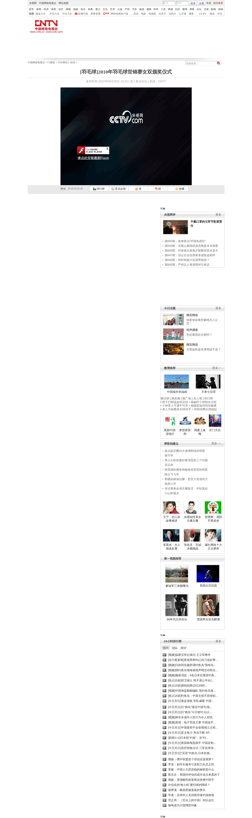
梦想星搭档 (185, 431)
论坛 (199, 9)
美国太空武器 (208, 585)
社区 (177, 9)
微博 (184, 9)
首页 (31, 9)
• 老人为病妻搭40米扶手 (176, 409)
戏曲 (75, 9)
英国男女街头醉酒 (208, 619)
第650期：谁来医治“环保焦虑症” (185, 241)
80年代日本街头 (177, 619)
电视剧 (152, 13)
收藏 (179, 188)
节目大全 (67, 13)
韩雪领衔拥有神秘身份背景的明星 (186, 469)
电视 (31, 13)
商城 (170, 9)
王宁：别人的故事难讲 (171, 518)
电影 (143, 13)
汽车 (134, 9)
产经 (127, 9)
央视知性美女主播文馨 (192, 518)
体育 (53, 9)
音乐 (83, 9)
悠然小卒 (170, 483)
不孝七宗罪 (208, 391)
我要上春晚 (200, 431)
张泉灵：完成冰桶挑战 (192, 546)
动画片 (172, 13)
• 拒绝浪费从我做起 (204, 409)
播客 (191, 13)
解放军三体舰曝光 (177, 585)
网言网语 (192, 315)
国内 (166, 648)
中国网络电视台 (47, 3)
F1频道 (51, 62)
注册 (201, 3)
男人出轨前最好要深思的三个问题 (186, 460)
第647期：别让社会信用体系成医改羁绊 (190, 255)
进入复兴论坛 (138, 81)
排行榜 (99, 188)
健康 (148, 9)
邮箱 (213, 9)
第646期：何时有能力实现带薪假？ (187, 260)
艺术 (112, 9)
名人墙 (197, 398)
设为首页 (218, 3)
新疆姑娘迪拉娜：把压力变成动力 (186, 479)
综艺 (60, 9)
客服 (208, 3)
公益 (119, 9)
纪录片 (162, 13)
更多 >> (216, 443)
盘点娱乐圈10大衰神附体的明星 (185, 450)
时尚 (156, 9)
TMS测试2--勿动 (66, 62)
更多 (218, 214)
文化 (105, 9)
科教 (90, 9)
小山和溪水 (172, 493)
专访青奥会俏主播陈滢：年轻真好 (186, 488)
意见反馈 (118, 188)
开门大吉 (215, 430)
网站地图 (63, 3)
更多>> (216, 367)
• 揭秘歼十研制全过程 (203, 402)
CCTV (202, 13)
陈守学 (169, 455)
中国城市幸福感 (177, 391)
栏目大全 (54, 13)
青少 (97, 9)
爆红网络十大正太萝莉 (213, 546)
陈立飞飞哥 (172, 474)
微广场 (186, 398)
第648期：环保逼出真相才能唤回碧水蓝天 (191, 250)
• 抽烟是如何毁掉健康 (203, 405)
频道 (212, 13)
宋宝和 (169, 465)
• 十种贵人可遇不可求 (175, 405)
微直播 (175, 398)
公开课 (182, 13)
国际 (175, 648)
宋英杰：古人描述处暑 (171, 546)
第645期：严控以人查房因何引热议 (187, 264)
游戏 (220, 9)
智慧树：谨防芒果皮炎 (213, 518)
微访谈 (165, 398)
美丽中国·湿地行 (170, 431)
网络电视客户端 (119, 13)
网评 (183, 648)
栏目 (219, 13)
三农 (163, 9)
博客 (191, 9)
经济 (46, 9)
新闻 (38, 9)
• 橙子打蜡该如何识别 (174, 402)
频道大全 (41, 13)
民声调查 (192, 330)
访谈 (206, 9)
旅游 (141, 9)
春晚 (68, 9)
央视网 (32, 3)
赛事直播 (95, 13)
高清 (135, 13)
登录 (192, 3)
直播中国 (83, 13)
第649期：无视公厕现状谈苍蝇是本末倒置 (191, 245)
